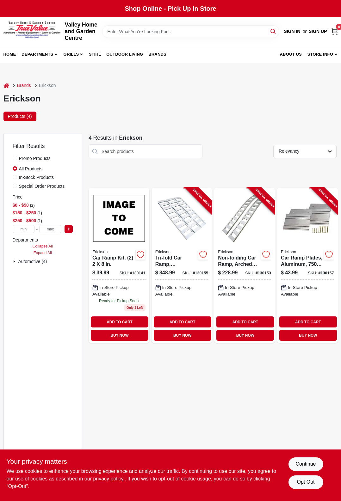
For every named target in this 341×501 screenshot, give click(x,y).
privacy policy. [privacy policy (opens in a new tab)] (108, 478)
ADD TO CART (120, 322)
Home (9, 54)
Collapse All (43, 246)
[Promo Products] (15, 158)
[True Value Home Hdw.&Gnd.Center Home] (31, 31)
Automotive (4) (32, 261)
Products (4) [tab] (20, 116)
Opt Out (305, 482)
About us (291, 54)
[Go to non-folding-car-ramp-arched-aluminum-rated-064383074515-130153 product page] (244, 265)
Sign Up (318, 31)
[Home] (6, 85)
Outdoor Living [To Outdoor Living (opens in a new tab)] (124, 54)
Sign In (292, 31)
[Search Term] (190, 31)
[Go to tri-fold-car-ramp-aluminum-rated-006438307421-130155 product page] (182, 265)
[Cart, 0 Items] (335, 31)
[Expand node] (15, 261)
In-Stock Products (36, 177)
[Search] (273, 31)
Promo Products (35, 158)
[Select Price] (69, 229)
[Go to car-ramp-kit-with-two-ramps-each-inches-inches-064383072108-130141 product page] (119, 265)
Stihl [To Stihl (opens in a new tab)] (95, 54)
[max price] (50, 229)
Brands (157, 54)
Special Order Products (42, 186)
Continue (305, 464)
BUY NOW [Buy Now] (119, 335)
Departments (37, 54)
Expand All (43, 253)
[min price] (24, 229)
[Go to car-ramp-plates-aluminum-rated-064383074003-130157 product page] (307, 265)
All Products (31, 168)
